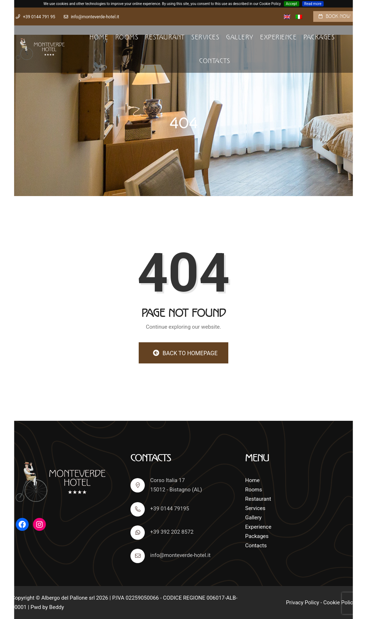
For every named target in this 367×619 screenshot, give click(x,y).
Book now (338, 16)
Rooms (127, 37)
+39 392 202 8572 (162, 532)
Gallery (240, 37)
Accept (291, 4)
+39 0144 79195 (159, 509)
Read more (312, 4)
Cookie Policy (339, 602)
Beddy (56, 607)
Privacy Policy (302, 602)
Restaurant (165, 37)
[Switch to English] (287, 17)
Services (205, 37)
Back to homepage (185, 353)
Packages (319, 37)
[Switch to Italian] (299, 17)
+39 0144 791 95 (39, 16)
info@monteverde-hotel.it (95, 16)
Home (99, 37)
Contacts (214, 61)
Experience (278, 37)
